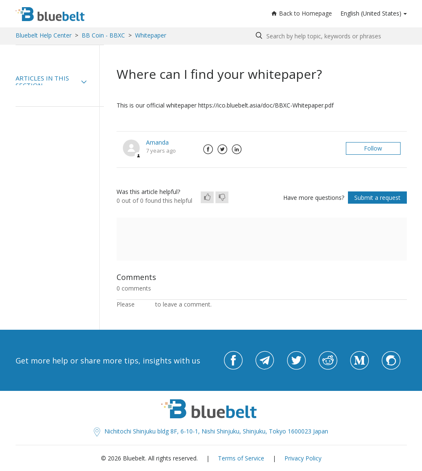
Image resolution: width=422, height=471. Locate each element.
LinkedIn (237, 149)
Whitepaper (150, 35)
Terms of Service (241, 458)
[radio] (207, 197)
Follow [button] (373, 148)
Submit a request (377, 198)
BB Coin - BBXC (103, 35)
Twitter (223, 149)
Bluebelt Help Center (44, 35)
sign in (145, 304)
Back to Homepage (301, 13)
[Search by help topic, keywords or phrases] (329, 36)
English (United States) (370, 13)
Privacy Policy (302, 458)
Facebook (208, 149)
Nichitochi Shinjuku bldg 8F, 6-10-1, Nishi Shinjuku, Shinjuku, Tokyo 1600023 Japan (211, 431)
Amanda (157, 142)
